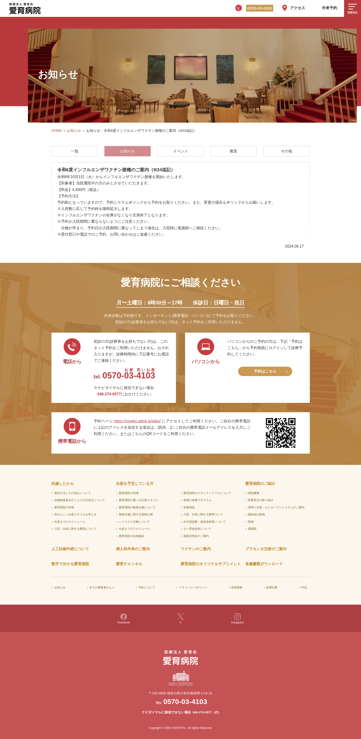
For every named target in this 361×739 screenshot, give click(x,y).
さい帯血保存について (197, 528)
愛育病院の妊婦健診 (131, 536)
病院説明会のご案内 (196, 536)
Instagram (237, 618)
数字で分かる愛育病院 (70, 564)
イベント (180, 151)
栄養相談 (189, 507)
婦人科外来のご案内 (133, 549)
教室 (233, 151)
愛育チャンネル (129, 564)
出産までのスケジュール (69, 521)
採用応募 (271, 587)
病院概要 (253, 493)
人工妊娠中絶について (70, 549)
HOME (56, 130)
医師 (251, 521)
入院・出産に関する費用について (75, 528)
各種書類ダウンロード (264, 564)
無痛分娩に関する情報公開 (136, 514)
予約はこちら (265, 371)
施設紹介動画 (256, 514)
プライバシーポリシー (193, 587)
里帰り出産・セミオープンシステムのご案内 (276, 507)
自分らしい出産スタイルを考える (75, 514)
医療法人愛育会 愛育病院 (25, 8)
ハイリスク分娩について (134, 521)
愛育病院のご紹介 (260, 484)
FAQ (304, 587)
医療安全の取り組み (260, 500)
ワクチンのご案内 (196, 549)
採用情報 (236, 587)
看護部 (252, 528)
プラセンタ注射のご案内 (266, 549)
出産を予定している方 (135, 484)
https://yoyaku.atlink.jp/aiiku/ (137, 421)
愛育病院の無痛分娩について (137, 507)
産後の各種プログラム (197, 500)
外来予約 (329, 8)
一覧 (74, 151)
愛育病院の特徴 (64, 507)
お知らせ (74, 130)
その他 (286, 151)
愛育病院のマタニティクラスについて (207, 493)
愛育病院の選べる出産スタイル (138, 500)
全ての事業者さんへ (102, 587)
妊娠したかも (62, 484)
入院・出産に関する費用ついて (203, 514)
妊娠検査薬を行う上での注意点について (79, 500)
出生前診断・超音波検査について (204, 521)
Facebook (123, 618)
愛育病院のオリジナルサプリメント (211, 564)
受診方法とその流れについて (72, 493)
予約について (146, 587)
